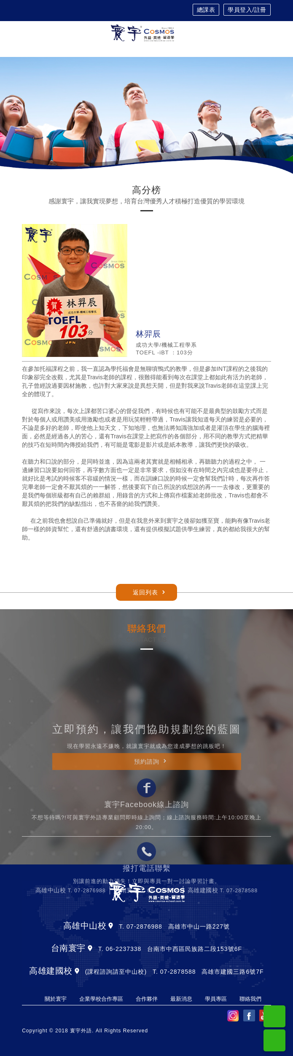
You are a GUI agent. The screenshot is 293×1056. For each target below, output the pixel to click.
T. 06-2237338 (160, 966)
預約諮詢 (146, 836)
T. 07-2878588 (239, 966)
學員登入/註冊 (247, 9)
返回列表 (145, 592)
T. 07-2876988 (87, 966)
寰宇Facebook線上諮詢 (146, 880)
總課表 (206, 9)
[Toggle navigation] (267, 33)
